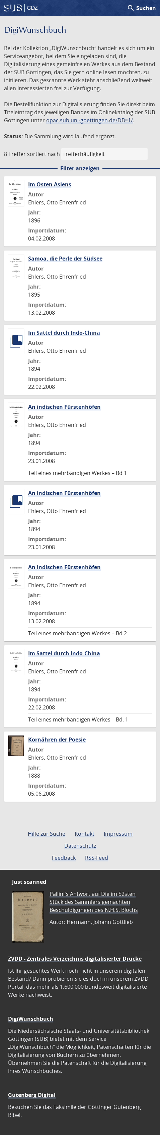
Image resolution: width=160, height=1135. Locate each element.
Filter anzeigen (80, 168)
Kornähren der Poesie (57, 739)
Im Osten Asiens (49, 184)
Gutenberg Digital (32, 1095)
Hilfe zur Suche (46, 833)
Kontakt (84, 833)
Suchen (141, 8)
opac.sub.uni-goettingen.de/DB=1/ (89, 120)
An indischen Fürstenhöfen (64, 407)
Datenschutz (80, 845)
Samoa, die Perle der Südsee (65, 258)
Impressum (118, 833)
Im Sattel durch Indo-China (64, 332)
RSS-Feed (96, 857)
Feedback (64, 857)
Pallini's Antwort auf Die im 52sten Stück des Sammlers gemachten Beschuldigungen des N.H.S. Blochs (94, 902)
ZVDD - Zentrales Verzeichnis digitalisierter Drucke (75, 958)
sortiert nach (43, 154)
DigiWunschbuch (30, 1018)
